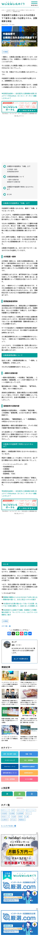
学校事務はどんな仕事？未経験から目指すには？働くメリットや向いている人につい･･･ (28, 738)
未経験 (4, 813)
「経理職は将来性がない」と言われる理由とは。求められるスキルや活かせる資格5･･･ (28, 702)
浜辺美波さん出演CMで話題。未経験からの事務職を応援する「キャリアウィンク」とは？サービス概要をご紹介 (19, 612)
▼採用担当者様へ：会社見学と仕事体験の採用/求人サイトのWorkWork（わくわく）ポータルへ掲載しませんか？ (19, 95)
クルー (29, 813)
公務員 (6, 52)
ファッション (31, 810)
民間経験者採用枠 (13, 171)
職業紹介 (22, 820)
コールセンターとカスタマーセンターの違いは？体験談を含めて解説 (10, 738)
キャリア (21, 810)
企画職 (12, 813)
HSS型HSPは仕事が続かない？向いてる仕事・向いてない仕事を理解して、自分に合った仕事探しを (19, 604)
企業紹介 (5, 820)
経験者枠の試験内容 (13, 182)
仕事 (14, 817)
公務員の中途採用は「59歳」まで (18, 166)
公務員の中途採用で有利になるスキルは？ (20, 188)
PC (14, 810)
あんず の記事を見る (21, 659)
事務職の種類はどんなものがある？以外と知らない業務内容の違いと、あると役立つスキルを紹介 (19, 598)
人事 (27, 817)
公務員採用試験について (15, 177)
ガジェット (5, 810)
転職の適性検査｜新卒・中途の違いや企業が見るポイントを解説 (10, 720)
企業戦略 (20, 813)
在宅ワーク (5, 817)
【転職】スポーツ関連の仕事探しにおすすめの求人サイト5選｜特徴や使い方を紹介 (28, 720)
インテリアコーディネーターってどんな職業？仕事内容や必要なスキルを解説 (10, 684)
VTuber (14, 820)
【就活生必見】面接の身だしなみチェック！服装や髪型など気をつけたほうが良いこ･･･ (10, 702)
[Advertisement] (19, 141)
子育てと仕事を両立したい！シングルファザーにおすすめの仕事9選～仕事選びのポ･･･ (28, 684)
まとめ (9, 194)
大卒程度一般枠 (12, 169)
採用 (20, 817)
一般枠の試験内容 (13, 180)
